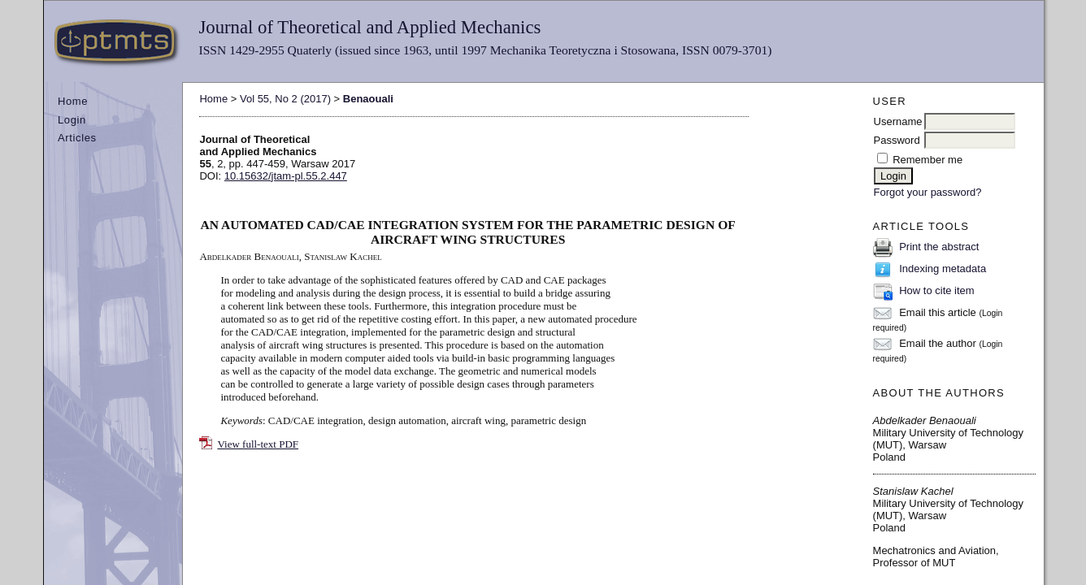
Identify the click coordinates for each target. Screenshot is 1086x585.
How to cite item (936, 290)
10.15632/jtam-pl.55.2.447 (285, 176)
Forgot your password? (928, 192)
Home (73, 101)
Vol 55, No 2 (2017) (285, 99)
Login (72, 120)
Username (898, 121)
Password (897, 140)
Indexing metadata (942, 268)
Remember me (927, 160)
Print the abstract (939, 246)
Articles (77, 138)
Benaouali (368, 99)
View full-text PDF (257, 444)
